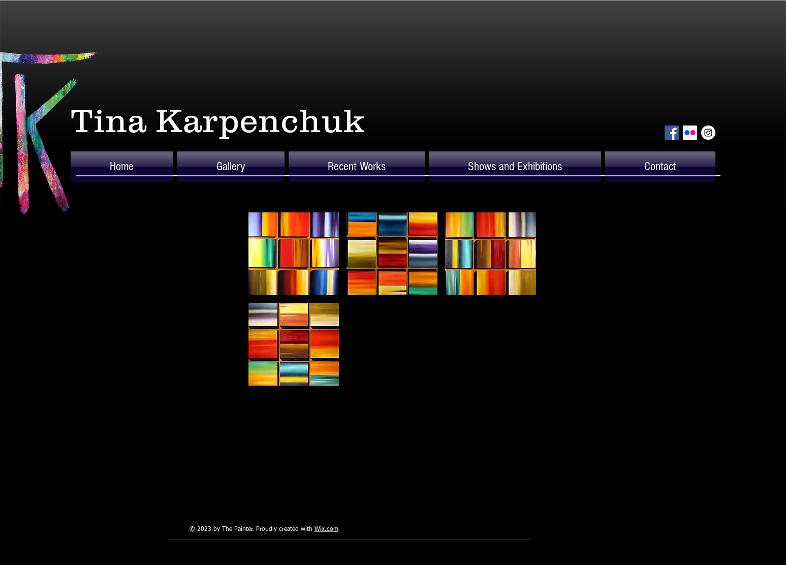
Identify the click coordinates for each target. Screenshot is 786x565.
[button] (231, 166)
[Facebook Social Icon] (672, 132)
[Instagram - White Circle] (708, 132)
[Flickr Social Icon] (690, 132)
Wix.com (326, 529)
